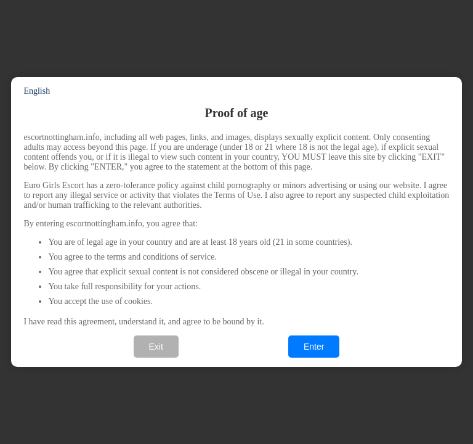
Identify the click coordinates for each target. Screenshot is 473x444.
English (36, 91)
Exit (156, 347)
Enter (314, 347)
